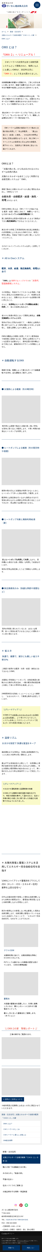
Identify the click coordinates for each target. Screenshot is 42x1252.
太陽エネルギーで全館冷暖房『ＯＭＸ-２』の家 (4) (20, 1159)
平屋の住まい (8, 1179)
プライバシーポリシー (22, 1240)
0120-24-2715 (11, 1220)
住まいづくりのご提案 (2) (13, 1185)
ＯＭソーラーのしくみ (11, 1129)
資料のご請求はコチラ (13, 1099)
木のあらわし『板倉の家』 (13, 1173)
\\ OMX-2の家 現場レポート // (21, 1028)
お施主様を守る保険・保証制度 (15, 1191)
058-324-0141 (23, 1220)
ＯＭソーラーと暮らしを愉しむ (14, 1135)
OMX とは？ (7, 1124)
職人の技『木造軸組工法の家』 (15, 1167)
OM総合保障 (7, 1140)
